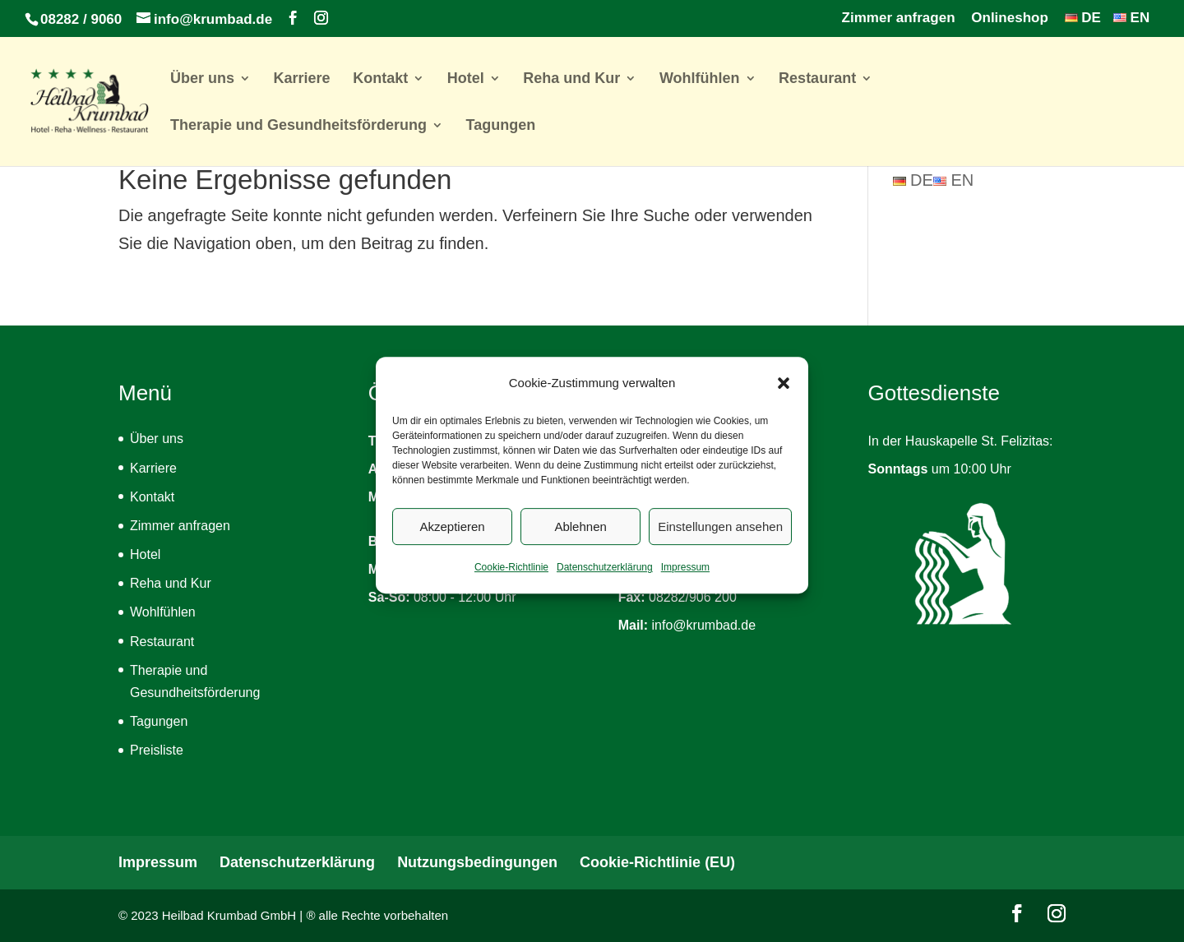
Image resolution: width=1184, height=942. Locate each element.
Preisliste (156, 750)
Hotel (465, 79)
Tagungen (501, 126)
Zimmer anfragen (898, 18)
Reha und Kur (571, 79)
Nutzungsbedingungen (477, 862)
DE (1083, 18)
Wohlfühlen (699, 79)
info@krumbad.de (704, 625)
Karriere (302, 79)
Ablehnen (580, 539)
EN (1131, 18)
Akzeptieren (451, 539)
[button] (783, 396)
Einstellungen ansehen (720, 539)
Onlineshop (1009, 18)
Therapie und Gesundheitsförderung (298, 126)
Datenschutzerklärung (605, 580)
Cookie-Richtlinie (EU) (657, 862)
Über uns (202, 79)
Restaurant (817, 79)
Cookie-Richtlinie (511, 580)
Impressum (685, 580)
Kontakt (380, 79)
